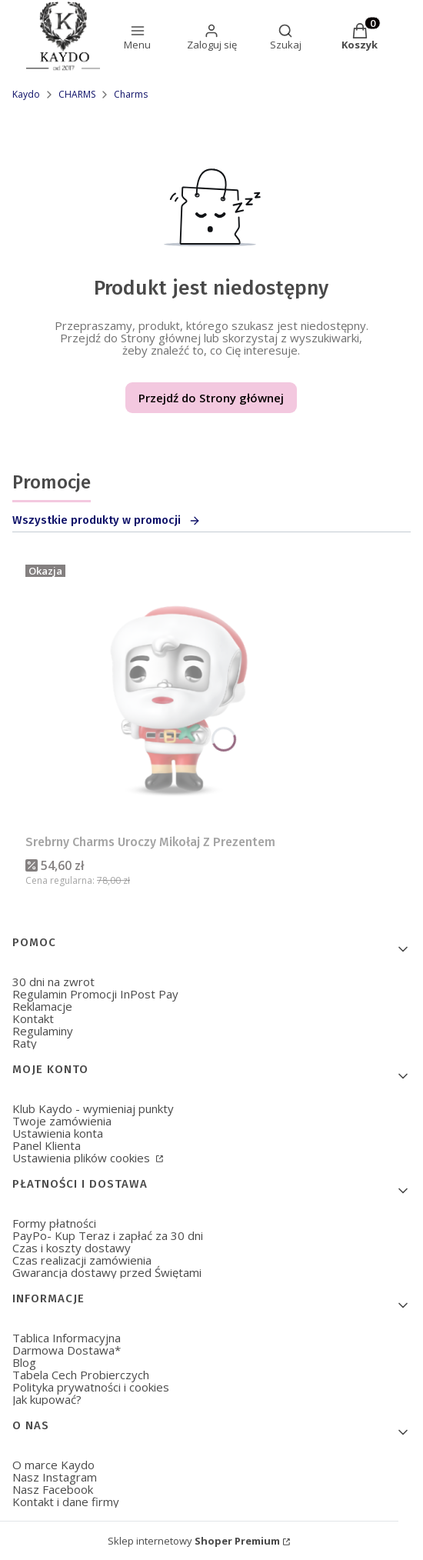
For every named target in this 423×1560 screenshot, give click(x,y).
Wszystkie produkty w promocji (106, 520)
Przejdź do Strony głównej (211, 397)
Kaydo (26, 94)
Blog (24, 1362)
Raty (24, 1043)
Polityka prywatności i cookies (90, 1387)
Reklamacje (42, 1006)
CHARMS (76, 94)
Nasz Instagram (54, 1477)
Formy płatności (54, 1223)
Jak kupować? (47, 1399)
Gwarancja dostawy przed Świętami (107, 1272)
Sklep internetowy (194, 1541)
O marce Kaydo (53, 1464)
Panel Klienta (46, 1145)
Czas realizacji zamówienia (82, 1260)
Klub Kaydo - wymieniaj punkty (93, 1108)
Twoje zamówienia (62, 1120)
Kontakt (33, 1018)
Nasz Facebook (52, 1489)
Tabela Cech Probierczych (80, 1374)
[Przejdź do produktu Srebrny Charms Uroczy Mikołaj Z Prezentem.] (179, 693)
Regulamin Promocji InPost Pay (95, 994)
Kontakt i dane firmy (65, 1501)
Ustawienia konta (57, 1133)
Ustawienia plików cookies (82, 1157)
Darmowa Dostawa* (66, 1350)
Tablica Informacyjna (66, 1337)
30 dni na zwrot (53, 981)
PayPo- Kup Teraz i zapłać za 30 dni (107, 1235)
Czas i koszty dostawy (71, 1247)
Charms (131, 94)
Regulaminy (42, 1030)
